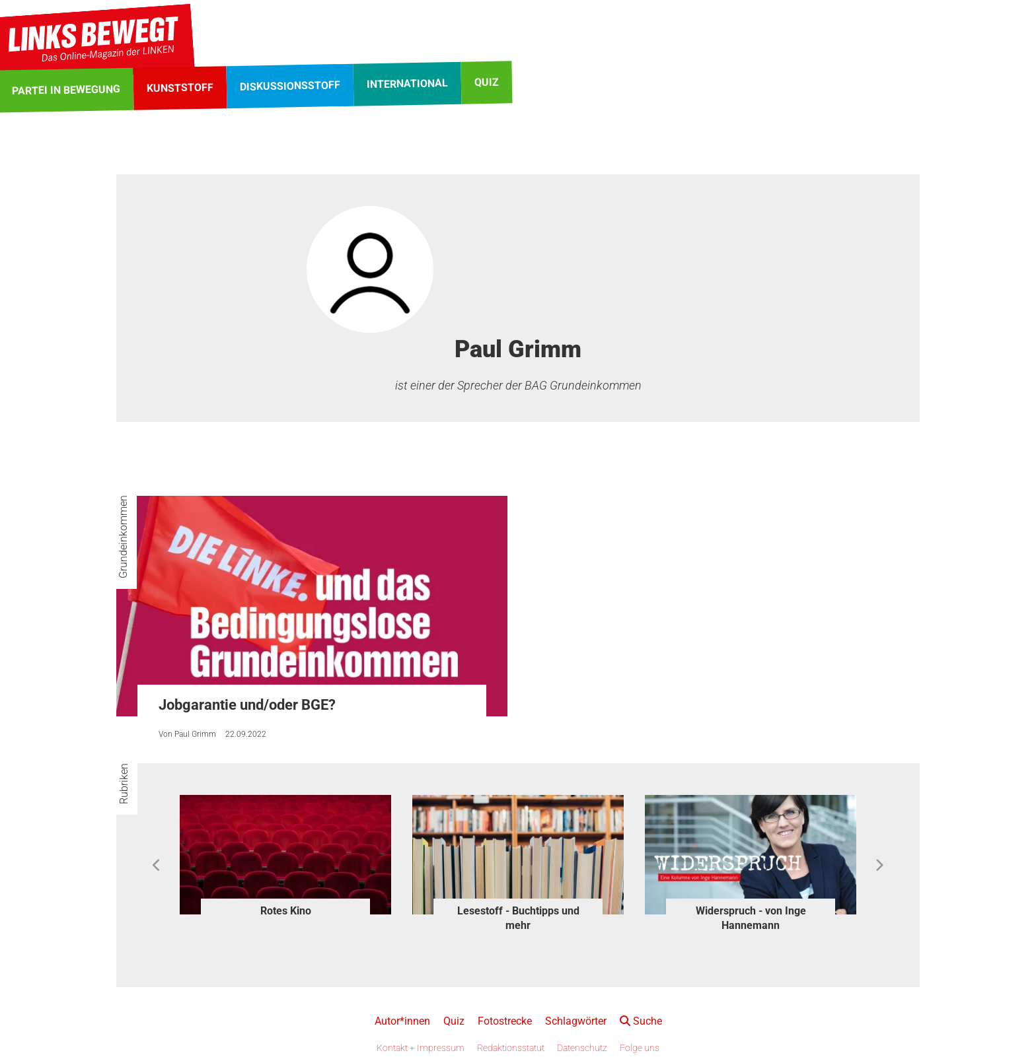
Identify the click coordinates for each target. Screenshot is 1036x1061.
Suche (641, 1021)
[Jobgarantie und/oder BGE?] (311, 606)
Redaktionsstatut (510, 1048)
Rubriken (124, 783)
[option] (285, 858)
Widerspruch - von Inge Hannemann (751, 918)
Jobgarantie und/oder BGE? (247, 705)
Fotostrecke (505, 1021)
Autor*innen (402, 1021)
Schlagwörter (576, 1021)
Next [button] (879, 865)
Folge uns (639, 1048)
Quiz (453, 1021)
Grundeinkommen (123, 536)
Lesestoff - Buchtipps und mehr (518, 918)
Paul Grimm (195, 734)
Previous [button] (157, 865)
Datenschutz (582, 1048)
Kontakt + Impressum (420, 1048)
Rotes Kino (285, 911)
